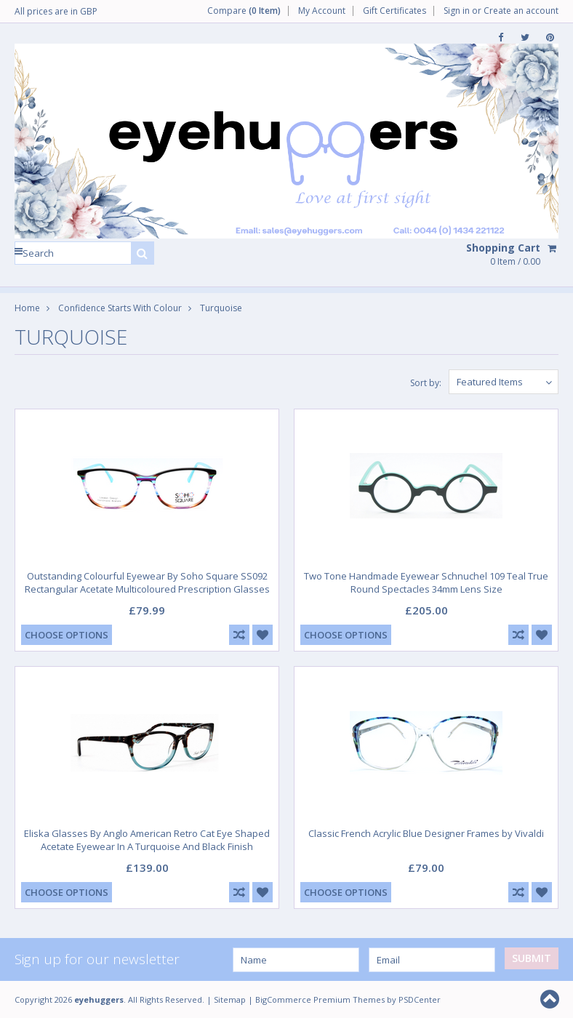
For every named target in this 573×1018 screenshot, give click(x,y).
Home (27, 308)
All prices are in (56, 11)
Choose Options (66, 634)
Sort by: (425, 383)
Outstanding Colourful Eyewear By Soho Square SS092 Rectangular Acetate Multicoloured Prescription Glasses (147, 582)
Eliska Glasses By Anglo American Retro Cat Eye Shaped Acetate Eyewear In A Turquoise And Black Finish (147, 840)
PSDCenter (419, 999)
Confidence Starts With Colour (120, 308)
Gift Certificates (394, 11)
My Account (321, 11)
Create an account (521, 11)
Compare (244, 11)
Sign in (457, 11)
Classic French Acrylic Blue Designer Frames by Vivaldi (426, 833)
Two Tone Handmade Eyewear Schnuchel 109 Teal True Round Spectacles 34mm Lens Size (426, 582)
